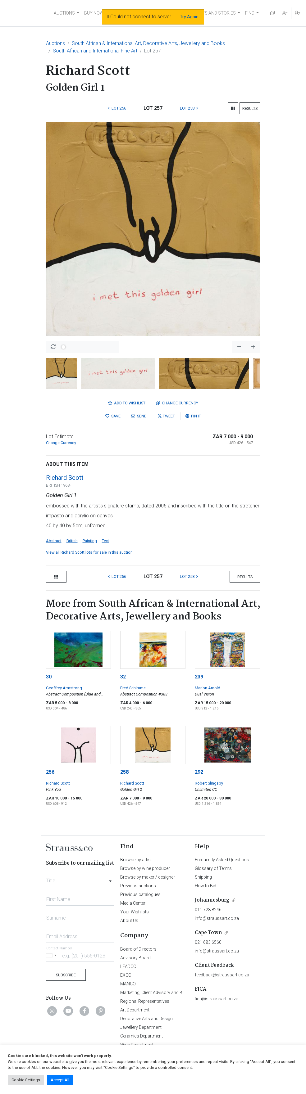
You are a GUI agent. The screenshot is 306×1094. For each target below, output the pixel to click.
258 (124, 772)
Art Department (134, 1009)
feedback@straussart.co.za (222, 974)
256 (50, 772)
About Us (129, 920)
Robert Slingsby (209, 783)
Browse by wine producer (145, 868)
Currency (177, 403)
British (72, 540)
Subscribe (66, 975)
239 (199, 677)
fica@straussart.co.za (216, 998)
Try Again (189, 16)
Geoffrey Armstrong (64, 688)
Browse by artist (136, 859)
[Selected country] (52, 955)
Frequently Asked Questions (222, 859)
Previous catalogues (140, 894)
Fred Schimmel (133, 688)
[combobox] (80, 879)
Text (105, 540)
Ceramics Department (141, 1035)
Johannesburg (212, 900)
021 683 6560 (208, 942)
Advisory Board (135, 957)
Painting (90, 540)
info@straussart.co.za (217, 918)
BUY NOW (94, 13)
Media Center (132, 903)
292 (199, 772)
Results (250, 108)
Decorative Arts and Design (146, 1018)
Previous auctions (138, 885)
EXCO (125, 975)
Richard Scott (65, 477)
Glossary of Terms (213, 868)
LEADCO (128, 966)
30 (49, 677)
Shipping (203, 877)
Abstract (54, 540)
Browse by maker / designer (147, 877)
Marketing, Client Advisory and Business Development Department (184, 992)
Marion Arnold (207, 688)
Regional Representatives (144, 1001)
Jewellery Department (141, 1027)
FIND (249, 13)
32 (123, 677)
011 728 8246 (208, 909)
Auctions (55, 43)
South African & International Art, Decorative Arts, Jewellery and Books (148, 43)
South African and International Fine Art (95, 51)
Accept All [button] (60, 1080)
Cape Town (208, 933)
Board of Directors (138, 949)
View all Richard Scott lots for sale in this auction (89, 552)
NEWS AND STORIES (215, 13)
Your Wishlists (134, 911)
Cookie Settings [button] (25, 1080)
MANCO (128, 983)
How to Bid (205, 885)
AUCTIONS (64, 13)
